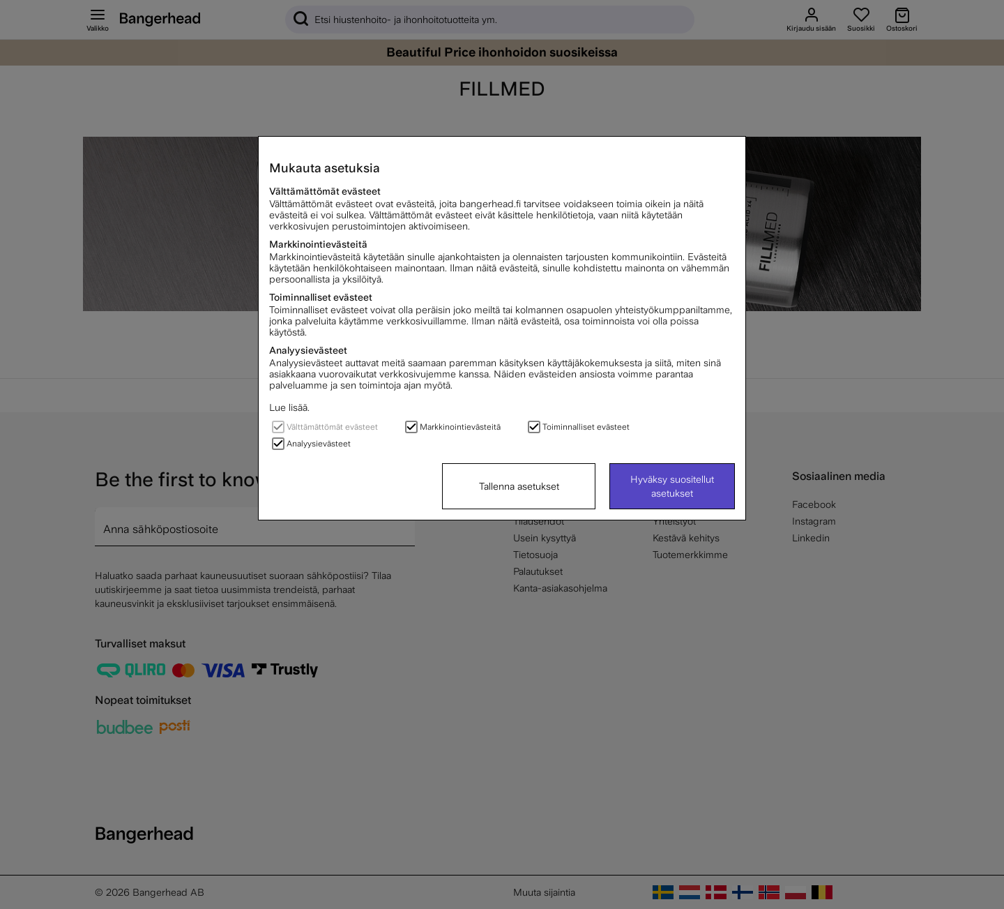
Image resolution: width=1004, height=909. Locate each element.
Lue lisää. (289, 407)
